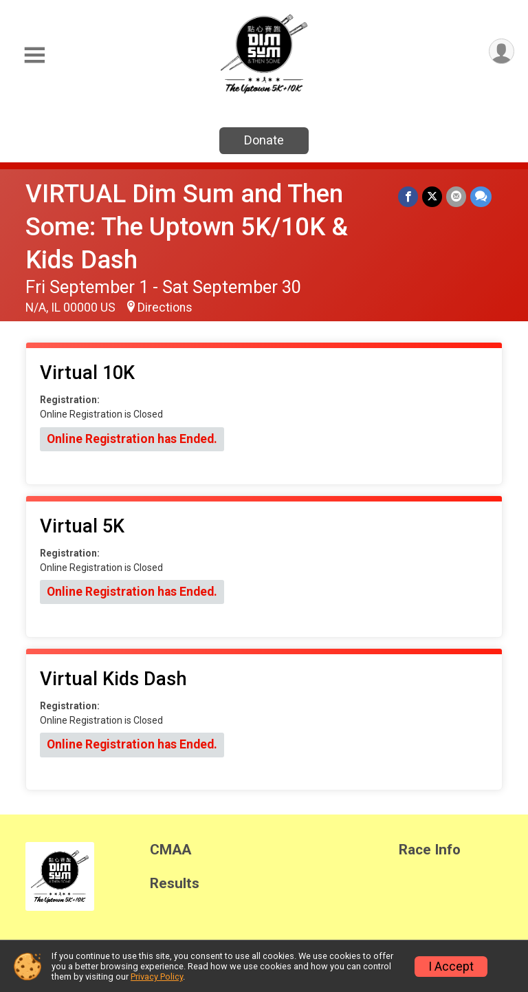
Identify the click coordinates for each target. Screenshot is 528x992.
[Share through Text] (481, 196)
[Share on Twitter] (432, 196)
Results (174, 884)
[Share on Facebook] (408, 196)
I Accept (451, 966)
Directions (165, 307)
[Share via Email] (456, 196)
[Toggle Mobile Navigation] (34, 55)
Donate (264, 140)
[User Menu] (501, 51)
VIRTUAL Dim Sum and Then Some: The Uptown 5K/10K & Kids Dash (186, 226)
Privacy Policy (157, 976)
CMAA (170, 850)
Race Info (430, 850)
